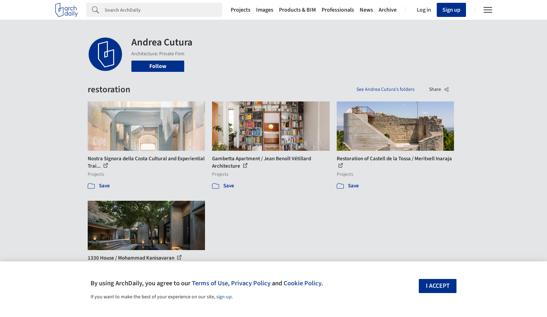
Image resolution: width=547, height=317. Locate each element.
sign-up (224, 296)
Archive (388, 10)
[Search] (163, 10)
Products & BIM (297, 10)
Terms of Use (210, 283)
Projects (240, 10)
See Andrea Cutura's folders (385, 89)
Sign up (451, 10)
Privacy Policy (251, 283)
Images (264, 10)
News (366, 10)
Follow (157, 66)
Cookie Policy (302, 283)
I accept (438, 285)
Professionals (338, 10)
